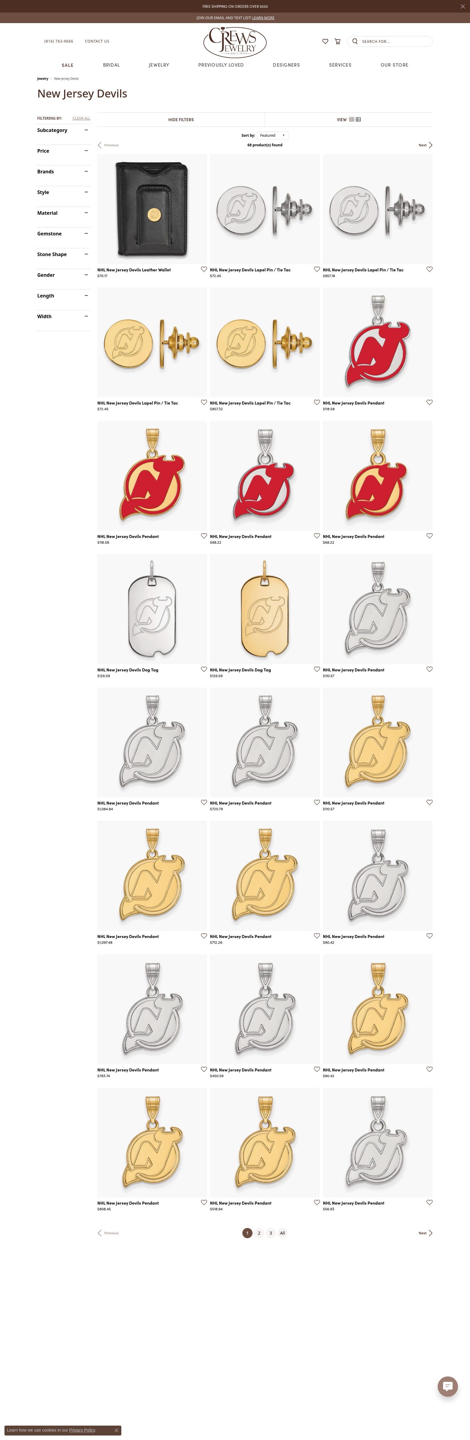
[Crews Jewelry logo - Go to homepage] (234, 41)
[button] (313, 41)
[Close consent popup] (116, 1430)
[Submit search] (355, 41)
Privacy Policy (82, 1430)
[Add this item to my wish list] (202, 269)
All (282, 1233)
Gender (46, 275)
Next (423, 145)
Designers (286, 65)
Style (43, 192)
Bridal (111, 65)
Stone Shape (52, 254)
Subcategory (52, 130)
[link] (235, 18)
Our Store (395, 65)
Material (47, 213)
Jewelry (159, 65)
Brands (45, 171)
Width (44, 316)
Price (43, 150)
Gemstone (49, 233)
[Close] (462, 6)
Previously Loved (221, 65)
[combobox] (397, 41)
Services (340, 65)
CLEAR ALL (81, 118)
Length (45, 295)
